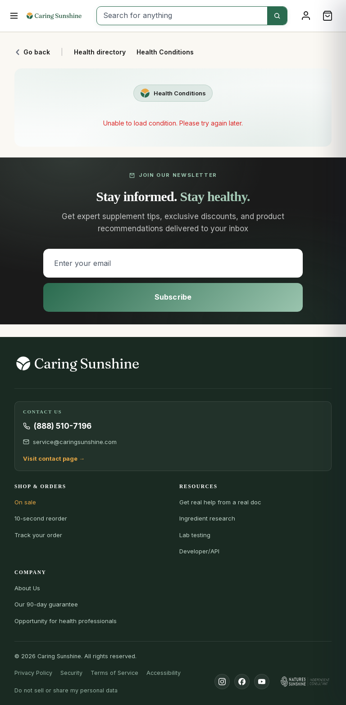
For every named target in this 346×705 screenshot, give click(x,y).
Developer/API (199, 551)
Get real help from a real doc (220, 502)
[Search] (277, 16)
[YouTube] (261, 681)
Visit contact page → (54, 458)
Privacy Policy (33, 672)
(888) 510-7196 (62, 426)
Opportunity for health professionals (65, 620)
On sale (25, 502)
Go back (32, 52)
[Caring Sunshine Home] (58, 15)
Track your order (38, 535)
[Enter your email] (173, 263)
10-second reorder (40, 518)
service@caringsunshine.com (75, 441)
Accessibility (163, 672)
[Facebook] (242, 681)
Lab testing (194, 535)
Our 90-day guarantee (46, 604)
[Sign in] (305, 15)
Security (71, 672)
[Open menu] (14, 16)
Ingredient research (207, 518)
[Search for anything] (182, 16)
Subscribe (173, 296)
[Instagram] (222, 681)
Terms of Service (114, 672)
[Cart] (327, 15)
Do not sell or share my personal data (66, 690)
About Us (27, 588)
